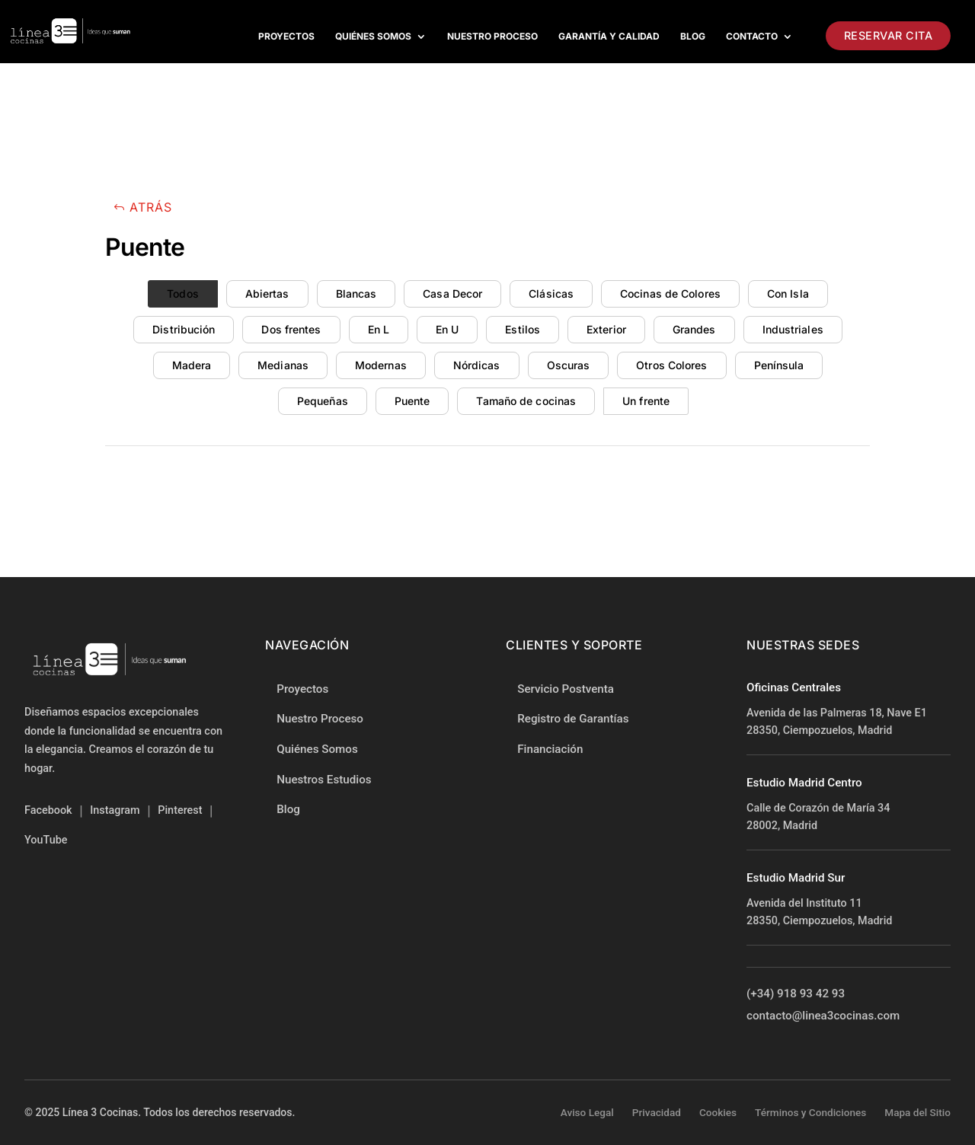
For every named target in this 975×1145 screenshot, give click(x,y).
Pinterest (180, 810)
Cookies (718, 1112)
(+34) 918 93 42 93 (795, 995)
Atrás (150, 207)
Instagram (114, 810)
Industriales (792, 329)
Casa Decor (452, 293)
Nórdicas (476, 365)
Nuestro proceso (492, 36)
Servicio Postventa (565, 689)
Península (779, 365)
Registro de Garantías (572, 719)
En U (447, 329)
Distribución (183, 329)
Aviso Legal (587, 1112)
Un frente (646, 400)
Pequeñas (322, 400)
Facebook (48, 810)
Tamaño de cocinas (526, 400)
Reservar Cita (888, 35)
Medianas (282, 365)
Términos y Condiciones (810, 1112)
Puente (412, 400)
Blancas (356, 293)
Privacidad (656, 1112)
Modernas (381, 365)
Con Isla (788, 293)
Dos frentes (291, 329)
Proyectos (286, 36)
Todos (183, 293)
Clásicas (551, 293)
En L (378, 329)
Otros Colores (671, 365)
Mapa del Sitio (917, 1112)
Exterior (606, 329)
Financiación (550, 750)
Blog (692, 36)
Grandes (694, 329)
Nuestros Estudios (324, 779)
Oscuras (568, 365)
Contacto (752, 36)
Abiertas (267, 293)
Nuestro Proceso (320, 719)
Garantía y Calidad (609, 36)
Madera (192, 365)
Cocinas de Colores (670, 293)
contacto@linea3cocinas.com (823, 1017)
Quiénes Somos (373, 36)
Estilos (522, 329)
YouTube (45, 840)
